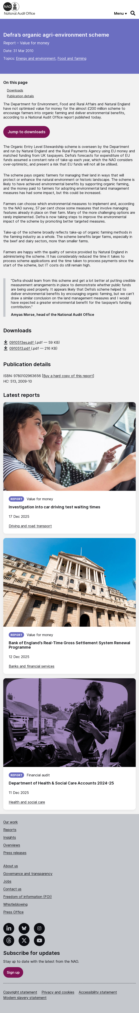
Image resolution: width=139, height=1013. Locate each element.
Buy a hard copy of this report (68, 376)
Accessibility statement (98, 992)
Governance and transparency (27, 873)
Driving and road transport (30, 526)
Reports (9, 830)
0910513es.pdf (19, 342)
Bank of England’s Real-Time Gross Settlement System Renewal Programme (69, 645)
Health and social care (27, 802)
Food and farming (71, 58)
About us (10, 866)
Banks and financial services (31, 666)
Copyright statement (20, 992)
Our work (10, 822)
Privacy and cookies (58, 992)
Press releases (14, 853)
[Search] (133, 13)
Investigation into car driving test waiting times (54, 507)
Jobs (7, 881)
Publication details (20, 96)
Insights (9, 837)
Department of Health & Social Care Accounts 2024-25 (61, 783)
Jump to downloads (26, 132)
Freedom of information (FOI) (27, 896)
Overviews (11, 845)
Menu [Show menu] (119, 13)
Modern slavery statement (25, 997)
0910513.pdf (17, 348)
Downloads (15, 90)
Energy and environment (36, 58)
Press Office (13, 912)
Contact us (12, 889)
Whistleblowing (15, 904)
